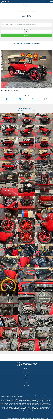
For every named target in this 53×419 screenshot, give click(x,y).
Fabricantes (26, 372)
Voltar (27, 47)
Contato (26, 379)
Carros (26, 6)
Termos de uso (26, 385)
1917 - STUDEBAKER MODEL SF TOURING (26, 11)
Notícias (26, 368)
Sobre (26, 382)
